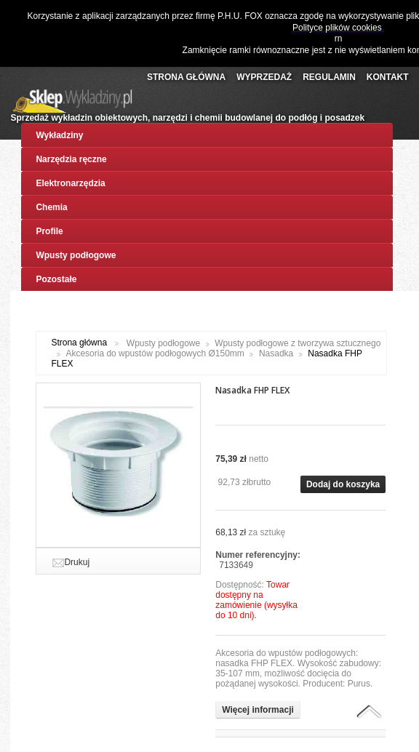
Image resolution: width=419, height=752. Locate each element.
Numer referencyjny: (257, 555)
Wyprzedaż (264, 77)
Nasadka (276, 353)
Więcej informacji (258, 710)
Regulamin (329, 77)
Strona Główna (186, 77)
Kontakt (388, 77)
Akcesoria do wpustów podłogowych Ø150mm (154, 353)
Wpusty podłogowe (163, 343)
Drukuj (76, 562)
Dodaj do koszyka (343, 484)
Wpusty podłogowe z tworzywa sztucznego (297, 343)
